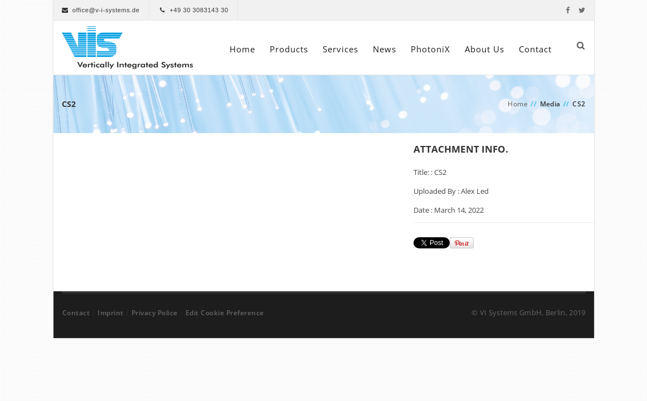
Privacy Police (155, 312)
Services (340, 49)
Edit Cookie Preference (225, 312)
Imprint (111, 312)
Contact (535, 49)
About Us (484, 49)
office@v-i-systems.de (106, 10)
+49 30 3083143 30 (198, 10)
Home (242, 49)
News (384, 49)
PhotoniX (430, 49)
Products (289, 49)
